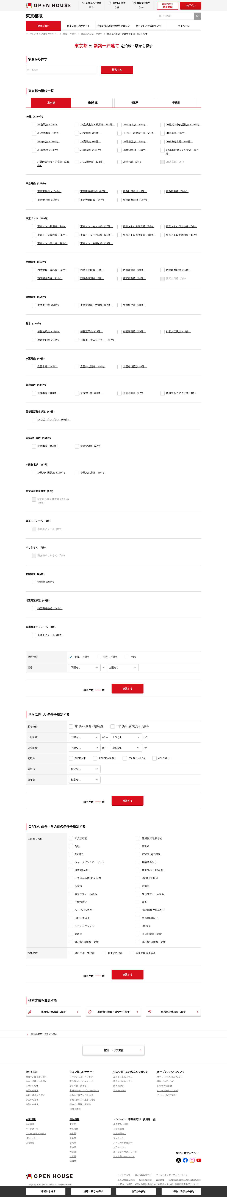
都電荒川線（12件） (48, 340)
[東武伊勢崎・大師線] (77, 305)
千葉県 (176, 102)
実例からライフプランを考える (84, 1090)
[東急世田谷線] (119, 192)
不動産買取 (118, 1129)
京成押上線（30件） (91, 393)
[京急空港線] (77, 446)
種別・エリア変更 (123, 1050)
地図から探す (138, 1191)
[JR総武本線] (34, 133)
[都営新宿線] (119, 332)
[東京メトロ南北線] (34, 244)
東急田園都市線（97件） (94, 191)
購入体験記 (118, 1086)
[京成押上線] (77, 393)
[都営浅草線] (34, 332)
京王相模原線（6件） (135, 366)
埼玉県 (134, 102)
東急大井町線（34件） (93, 199)
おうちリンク (119, 1147)
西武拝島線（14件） (134, 278)
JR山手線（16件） (47, 124)
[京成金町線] (119, 393)
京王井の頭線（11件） (93, 366)
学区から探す (32, 1099)
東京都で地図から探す (173, 1011)
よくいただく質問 (126, 1179)
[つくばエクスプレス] (34, 420)
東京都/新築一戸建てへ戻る (44, 1034)
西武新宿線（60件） (134, 269)
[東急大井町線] (77, 200)
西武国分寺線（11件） (50, 278)
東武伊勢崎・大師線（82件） (96, 304)
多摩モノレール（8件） (50, 635)
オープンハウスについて (148, 26)
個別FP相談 (75, 1109)
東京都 (73, 1124)
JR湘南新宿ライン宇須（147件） (182, 152)
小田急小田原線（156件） (51, 472)
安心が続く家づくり (79, 1086)
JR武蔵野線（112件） (92, 161)
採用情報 (30, 1142)
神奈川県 (93, 102)
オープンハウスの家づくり (170, 1076)
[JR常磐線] (77, 133)
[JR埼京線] (34, 142)
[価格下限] (85, 667)
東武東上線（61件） (48, 304)
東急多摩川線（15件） (135, 199)
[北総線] (34, 582)
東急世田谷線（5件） (135, 191)
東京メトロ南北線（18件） (52, 243)
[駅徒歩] (85, 769)
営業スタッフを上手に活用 (82, 1099)
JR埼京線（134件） (48, 141)
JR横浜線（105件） (91, 150)
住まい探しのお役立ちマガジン (113, 26)
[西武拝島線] (119, 279)
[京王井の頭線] (77, 367)
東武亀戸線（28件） (134, 304)
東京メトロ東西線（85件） (52, 234)
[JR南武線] (34, 152)
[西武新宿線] (119, 270)
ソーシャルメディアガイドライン (172, 1175)
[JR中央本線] (119, 125)
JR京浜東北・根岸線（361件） (97, 124)
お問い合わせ (145, 1179)
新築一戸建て (119, 1133)
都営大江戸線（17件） (178, 331)
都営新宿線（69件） (134, 331)
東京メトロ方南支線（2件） (138, 226)
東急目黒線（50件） (177, 191)
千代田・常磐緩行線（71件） (139, 133)
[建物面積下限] (85, 748)
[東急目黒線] (162, 192)
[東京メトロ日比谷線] (162, 227)
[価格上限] (123, 667)
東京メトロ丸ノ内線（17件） (96, 226)
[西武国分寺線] (34, 279)
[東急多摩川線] (119, 200)
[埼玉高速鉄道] (34, 609)
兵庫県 (73, 1156)
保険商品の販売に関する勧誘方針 (185, 1179)
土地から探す (32, 1086)
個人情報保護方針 (143, 1175)
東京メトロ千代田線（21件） (96, 234)
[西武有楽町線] (77, 270)
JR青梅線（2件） (132, 161)
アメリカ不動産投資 (122, 1142)
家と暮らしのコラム (122, 1076)
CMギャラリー (33, 1138)
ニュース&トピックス (36, 1133)
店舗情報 (74, 1119)
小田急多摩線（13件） (93, 472)
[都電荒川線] (34, 340)
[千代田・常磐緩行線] (119, 133)
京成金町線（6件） (133, 393)
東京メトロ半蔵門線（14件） (182, 234)
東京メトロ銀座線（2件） (51, 226)
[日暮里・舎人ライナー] (77, 340)
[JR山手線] (34, 125)
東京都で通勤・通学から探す (113, 1011)
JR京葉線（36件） (176, 133)
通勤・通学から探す (184, 1191)
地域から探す (48, 1191)
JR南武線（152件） (48, 150)
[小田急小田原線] (34, 473)
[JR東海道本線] (162, 142)
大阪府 (73, 1152)
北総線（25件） (46, 581)
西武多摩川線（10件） (178, 269)
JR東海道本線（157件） (179, 141)
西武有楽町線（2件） (92, 269)
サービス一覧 (32, 1129)
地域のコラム (119, 1090)
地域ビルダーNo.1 (165, 1081)
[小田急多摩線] (77, 473)
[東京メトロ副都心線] (77, 244)
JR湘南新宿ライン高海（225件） (53, 163)
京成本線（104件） (48, 393)
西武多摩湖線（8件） (92, 278)
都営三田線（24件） (91, 331)
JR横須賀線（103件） (135, 150)
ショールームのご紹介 (167, 1090)
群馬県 (73, 1142)
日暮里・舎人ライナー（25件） (97, 340)
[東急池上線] (34, 200)
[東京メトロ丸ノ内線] (77, 227)
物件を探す (43, 26)
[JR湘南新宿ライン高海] (34, 163)
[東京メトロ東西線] (34, 235)
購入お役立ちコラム (122, 1081)
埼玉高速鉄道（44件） (50, 608)
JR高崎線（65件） (90, 141)
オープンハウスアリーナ (125, 1152)
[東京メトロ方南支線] (119, 227)
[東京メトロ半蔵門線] (162, 235)
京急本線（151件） (48, 446)
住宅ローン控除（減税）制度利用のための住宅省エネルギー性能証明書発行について (158, 1184)
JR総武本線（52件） (49, 133)
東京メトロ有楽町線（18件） (139, 234)
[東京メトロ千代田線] (77, 235)
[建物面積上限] (126, 748)
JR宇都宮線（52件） (134, 141)
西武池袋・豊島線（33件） (52, 269)
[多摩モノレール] (34, 635)
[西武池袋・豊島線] (34, 270)
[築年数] (85, 779)
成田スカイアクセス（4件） (181, 393)
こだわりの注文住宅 (166, 1095)
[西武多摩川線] (162, 270)
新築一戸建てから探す (36, 1076)
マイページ (183, 26)
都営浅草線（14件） (48, 331)
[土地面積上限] (126, 737)
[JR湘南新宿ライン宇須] (162, 152)
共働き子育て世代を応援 (81, 1095)
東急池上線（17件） (48, 199)
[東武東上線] (34, 305)
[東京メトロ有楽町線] (119, 235)
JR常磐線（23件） (90, 133)
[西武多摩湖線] (77, 279)
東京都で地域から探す (53, 1011)
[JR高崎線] (77, 142)
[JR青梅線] (119, 163)
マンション (118, 1138)
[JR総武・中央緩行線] (162, 125)
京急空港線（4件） (91, 446)
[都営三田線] (77, 332)
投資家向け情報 (120, 1124)
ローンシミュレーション (81, 1076)
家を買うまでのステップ (81, 1081)
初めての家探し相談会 (80, 1104)
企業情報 (31, 1119)
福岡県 (73, 1161)
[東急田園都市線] (77, 192)
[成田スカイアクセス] (162, 393)
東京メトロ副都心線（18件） (96, 243)
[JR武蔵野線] (77, 163)
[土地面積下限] (85, 737)
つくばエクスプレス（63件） (53, 419)
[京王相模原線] (119, 367)
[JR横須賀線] (119, 152)
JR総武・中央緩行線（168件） (183, 124)
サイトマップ (124, 1175)
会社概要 (30, 1124)
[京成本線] (34, 393)
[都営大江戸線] (162, 332)
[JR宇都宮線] (119, 142)
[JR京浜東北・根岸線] (77, 125)
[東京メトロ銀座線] (34, 227)
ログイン (191, 5)
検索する (117, 69)
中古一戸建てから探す (36, 1081)
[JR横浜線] (77, 152)
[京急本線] (34, 446)
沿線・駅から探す (93, 1191)
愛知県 (73, 1147)
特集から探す (32, 1104)
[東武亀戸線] (119, 305)
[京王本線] (34, 367)
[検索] (197, 16)
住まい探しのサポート (78, 26)
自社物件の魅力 (164, 1086)
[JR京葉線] (162, 133)
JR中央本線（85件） (134, 124)
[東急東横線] (34, 192)
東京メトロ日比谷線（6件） (181, 226)
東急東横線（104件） (49, 191)
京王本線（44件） (47, 366)
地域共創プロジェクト (124, 1156)
